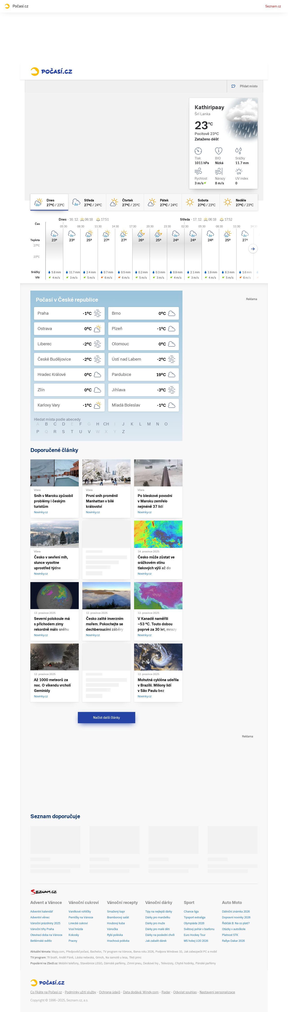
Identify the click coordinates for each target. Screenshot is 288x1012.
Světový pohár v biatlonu (199, 929)
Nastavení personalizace (217, 992)
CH (106, 424)
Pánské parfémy (206, 963)
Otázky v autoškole (233, 929)
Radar (166, 992)
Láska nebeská (84, 957)
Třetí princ (135, 957)
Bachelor (95, 951)
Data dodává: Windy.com (141, 992)
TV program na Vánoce (117, 951)
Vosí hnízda (76, 929)
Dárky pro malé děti (157, 929)
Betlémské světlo (41, 940)
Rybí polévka (115, 935)
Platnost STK (230, 935)
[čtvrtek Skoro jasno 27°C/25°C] (125, 202)
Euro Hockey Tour (194, 935)
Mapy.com (58, 951)
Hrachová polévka (118, 940)
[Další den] (253, 248)
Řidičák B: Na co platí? (236, 923)
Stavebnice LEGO (91, 963)
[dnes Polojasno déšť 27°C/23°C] (49, 202)
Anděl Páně (66, 957)
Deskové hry (151, 963)
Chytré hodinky (184, 963)
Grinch (100, 957)
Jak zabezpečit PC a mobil (200, 951)
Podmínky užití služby (80, 992)
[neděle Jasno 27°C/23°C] (239, 202)
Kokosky (74, 935)
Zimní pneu (134, 963)
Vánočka (112, 929)
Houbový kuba (116, 923)
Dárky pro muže (155, 923)
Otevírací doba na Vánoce (46, 935)
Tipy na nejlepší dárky (158, 911)
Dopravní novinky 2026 (236, 917)
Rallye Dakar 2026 (233, 940)
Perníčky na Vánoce (81, 917)
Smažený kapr (116, 911)
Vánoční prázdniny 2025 (45, 923)
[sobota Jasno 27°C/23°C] (201, 202)
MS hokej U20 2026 (196, 940)
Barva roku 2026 (143, 951)
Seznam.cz (273, 6)
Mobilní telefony (69, 963)
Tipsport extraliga (194, 917)
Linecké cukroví (78, 923)
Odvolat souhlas (185, 992)
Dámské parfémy (114, 963)
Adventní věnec (40, 917)
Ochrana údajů (109, 992)
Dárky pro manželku (157, 917)
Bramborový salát (118, 917)
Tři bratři (52, 957)
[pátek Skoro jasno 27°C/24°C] (163, 202)
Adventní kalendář (41, 911)
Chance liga (191, 911)
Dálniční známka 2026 (236, 911)
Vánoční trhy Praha (42, 929)
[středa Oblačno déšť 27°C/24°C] (87, 202)
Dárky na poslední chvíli (160, 935)
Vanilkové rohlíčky (80, 911)
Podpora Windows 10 (168, 951)
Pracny (73, 940)
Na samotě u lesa (116, 957)
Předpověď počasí (77, 951)
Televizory (167, 963)
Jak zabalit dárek (155, 940)
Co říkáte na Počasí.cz (46, 992)
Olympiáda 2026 (194, 923)
